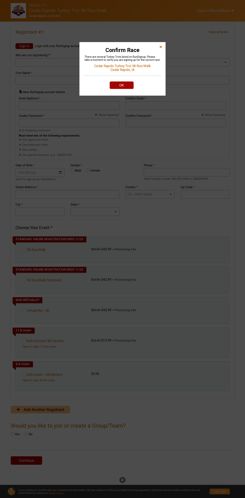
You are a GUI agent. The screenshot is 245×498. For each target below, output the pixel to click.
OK (121, 85)
